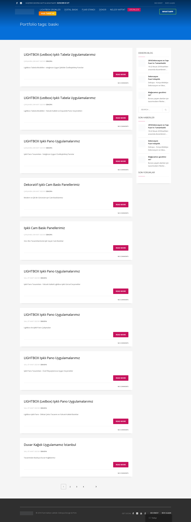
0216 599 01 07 (63, 3)
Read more (121, 74)
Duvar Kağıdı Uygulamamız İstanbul (50, 444)
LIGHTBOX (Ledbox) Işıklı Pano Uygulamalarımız (58, 401)
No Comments (123, 83)
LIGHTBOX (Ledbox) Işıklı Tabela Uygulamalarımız (60, 54)
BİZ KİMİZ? (159, 3)
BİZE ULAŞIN (170, 3)
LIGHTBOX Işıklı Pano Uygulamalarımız (52, 141)
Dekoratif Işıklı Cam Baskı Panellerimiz (52, 184)
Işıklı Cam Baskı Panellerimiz (44, 228)
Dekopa (49, 61)
